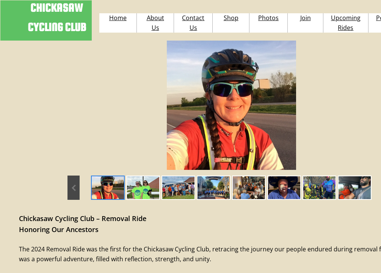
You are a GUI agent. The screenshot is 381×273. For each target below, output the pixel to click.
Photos (268, 18)
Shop (231, 18)
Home (118, 18)
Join (305, 18)
